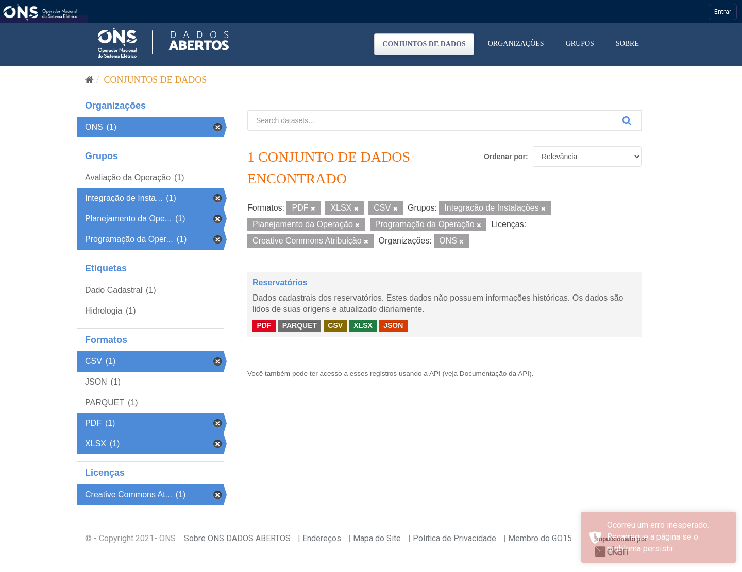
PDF (264, 325)
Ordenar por (505, 156)
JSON (393, 325)
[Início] (89, 80)
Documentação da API (494, 373)
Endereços (321, 538)
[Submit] (628, 120)
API (435, 373)
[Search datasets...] (430, 120)
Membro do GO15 (540, 538)
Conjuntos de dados (424, 44)
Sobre (627, 43)
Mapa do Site (377, 538)
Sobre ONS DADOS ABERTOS (237, 538)
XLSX (363, 325)
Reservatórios (280, 282)
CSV (335, 325)
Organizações (516, 43)
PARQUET (299, 325)
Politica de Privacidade (454, 538)
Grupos (580, 43)
